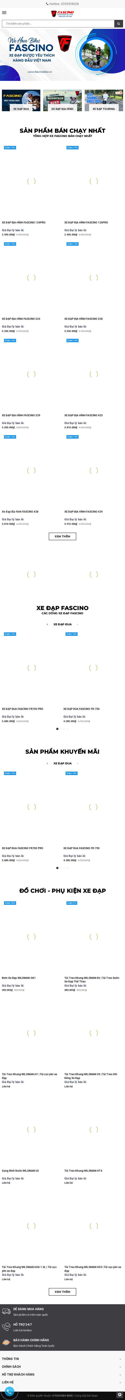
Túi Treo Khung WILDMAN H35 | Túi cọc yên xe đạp (92, 1269)
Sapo (94, 1395)
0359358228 (70, 4)
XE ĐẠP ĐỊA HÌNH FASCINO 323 (21, 318)
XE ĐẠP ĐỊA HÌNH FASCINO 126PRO (86, 222)
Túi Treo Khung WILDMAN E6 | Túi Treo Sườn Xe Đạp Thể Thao (91, 979)
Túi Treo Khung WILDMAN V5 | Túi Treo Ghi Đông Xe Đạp (90, 1076)
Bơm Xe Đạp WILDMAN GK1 (19, 977)
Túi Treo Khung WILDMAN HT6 (83, 1170)
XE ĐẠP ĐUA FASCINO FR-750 (81, 708)
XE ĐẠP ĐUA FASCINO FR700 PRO (22, 708)
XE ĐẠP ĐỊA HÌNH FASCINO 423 (83, 415)
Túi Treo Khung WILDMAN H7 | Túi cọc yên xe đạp (29, 1076)
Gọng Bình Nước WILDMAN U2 (20, 1170)
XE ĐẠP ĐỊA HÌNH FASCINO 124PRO (23, 222)
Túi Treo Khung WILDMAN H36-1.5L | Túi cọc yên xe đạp (29, 1269)
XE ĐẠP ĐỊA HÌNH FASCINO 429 (83, 511)
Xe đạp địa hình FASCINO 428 (20, 511)
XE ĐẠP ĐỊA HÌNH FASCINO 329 (21, 415)
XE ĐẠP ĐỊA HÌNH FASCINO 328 (83, 318)
